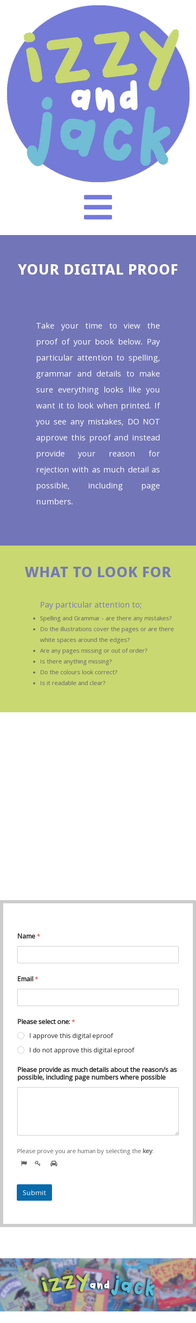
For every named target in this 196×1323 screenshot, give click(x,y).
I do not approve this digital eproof (81, 1050)
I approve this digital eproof (71, 1036)
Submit (34, 1192)
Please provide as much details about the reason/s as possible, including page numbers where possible (97, 1073)
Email (27, 979)
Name (28, 936)
